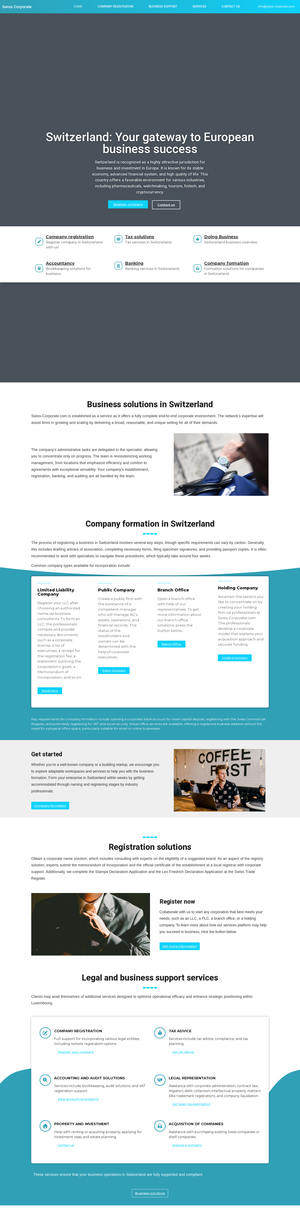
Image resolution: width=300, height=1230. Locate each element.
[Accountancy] (43, 268)
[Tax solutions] (122, 241)
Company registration (77, 236)
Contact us (231, 6)
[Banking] (122, 268)
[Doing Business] (201, 241)
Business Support (163, 6)
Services (199, 6)
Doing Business (229, 236)
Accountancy (68, 263)
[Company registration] (43, 241)
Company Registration (115, 6)
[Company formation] (201, 268)
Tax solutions (147, 238)
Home (78, 6)
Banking (142, 263)
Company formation (234, 263)
